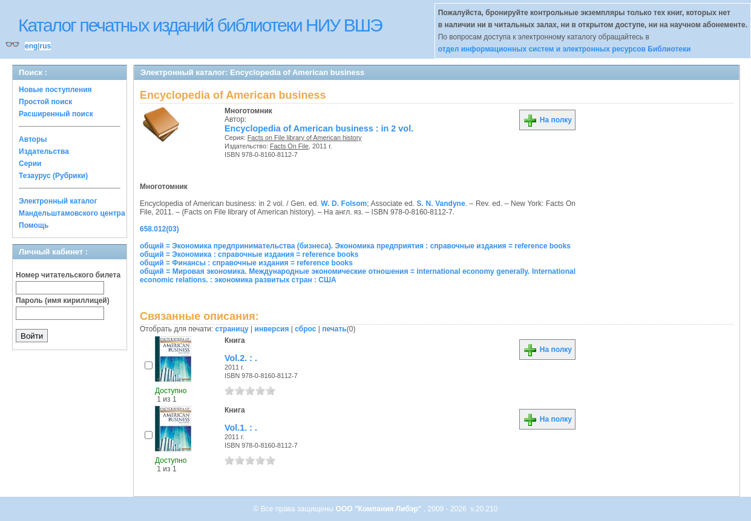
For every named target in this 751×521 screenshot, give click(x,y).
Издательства (44, 151)
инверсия (272, 329)
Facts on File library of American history (305, 137)
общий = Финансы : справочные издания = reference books (246, 263)
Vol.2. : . (241, 358)
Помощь (33, 225)
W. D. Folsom (344, 203)
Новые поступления (55, 89)
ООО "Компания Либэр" (380, 509)
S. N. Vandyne (441, 203)
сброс (305, 329)
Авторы (33, 139)
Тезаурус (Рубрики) (53, 175)
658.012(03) (159, 229)
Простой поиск (45, 102)
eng (31, 46)
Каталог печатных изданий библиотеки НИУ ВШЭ (200, 25)
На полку (547, 120)
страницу (232, 329)
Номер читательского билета (68, 275)
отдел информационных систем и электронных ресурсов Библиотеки (564, 49)
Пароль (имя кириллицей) (63, 300)
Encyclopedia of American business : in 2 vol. (319, 128)
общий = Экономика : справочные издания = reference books (249, 254)
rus (45, 46)
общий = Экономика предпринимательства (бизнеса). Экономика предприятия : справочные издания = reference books (355, 246)
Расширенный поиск (56, 114)
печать (334, 329)
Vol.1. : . (241, 428)
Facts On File (289, 146)
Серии (30, 163)
